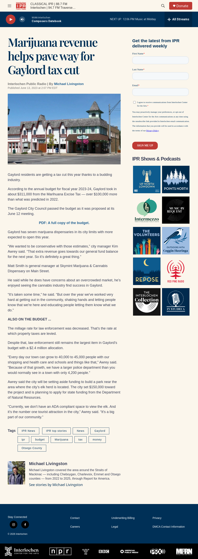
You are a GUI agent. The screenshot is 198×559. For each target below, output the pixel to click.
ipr (23, 439)
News (80, 430)
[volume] (22, 19)
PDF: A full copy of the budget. (64, 223)
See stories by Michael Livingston (56, 484)
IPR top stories (56, 430)
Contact (74, 518)
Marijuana (61, 439)
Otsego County (32, 448)
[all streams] (178, 19)
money (97, 439)
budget (40, 439)
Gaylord (99, 430)
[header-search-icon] (163, 6)
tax (81, 439)
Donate (182, 6)
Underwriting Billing (123, 518)
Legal (114, 526)
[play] (11, 19)
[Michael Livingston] (16, 472)
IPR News (28, 430)
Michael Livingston (69, 84)
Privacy (157, 518)
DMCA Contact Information (169, 526)
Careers (75, 526)
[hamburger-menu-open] (9, 6)
